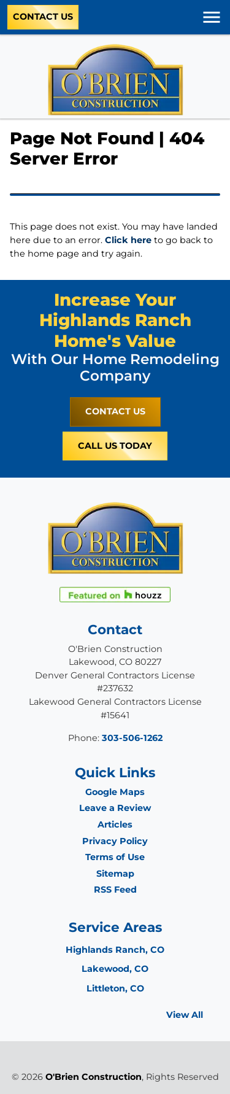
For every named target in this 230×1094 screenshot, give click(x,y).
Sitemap (115, 873)
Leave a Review (115, 807)
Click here (128, 240)
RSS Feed (115, 889)
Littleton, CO (115, 988)
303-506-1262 (132, 737)
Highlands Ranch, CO (115, 949)
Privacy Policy (115, 841)
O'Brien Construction (93, 1076)
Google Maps (115, 791)
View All (184, 1014)
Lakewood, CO (115, 968)
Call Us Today (115, 445)
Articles (115, 824)
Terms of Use (115, 857)
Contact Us (43, 16)
